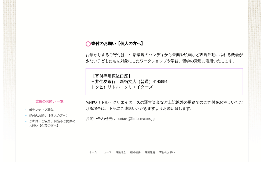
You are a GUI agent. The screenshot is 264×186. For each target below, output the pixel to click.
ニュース (74, 30)
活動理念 (112, 30)
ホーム (35, 30)
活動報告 (190, 30)
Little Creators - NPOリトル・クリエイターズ (57, 12)
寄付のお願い (167, 152)
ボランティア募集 (41, 110)
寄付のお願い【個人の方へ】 (49, 115)
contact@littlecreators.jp (136, 119)
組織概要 (151, 30)
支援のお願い (228, 30)
